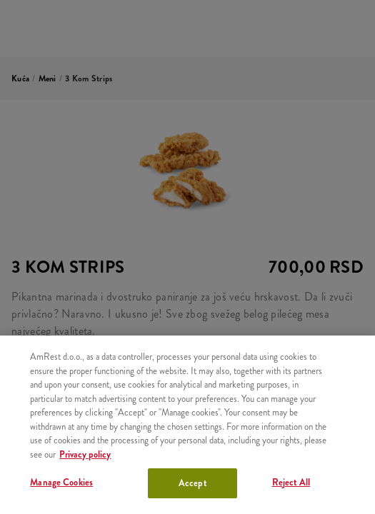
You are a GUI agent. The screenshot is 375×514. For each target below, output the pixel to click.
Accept (192, 483)
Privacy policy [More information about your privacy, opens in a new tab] (85, 454)
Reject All (291, 482)
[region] (187, 425)
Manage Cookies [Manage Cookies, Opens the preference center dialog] (61, 482)
